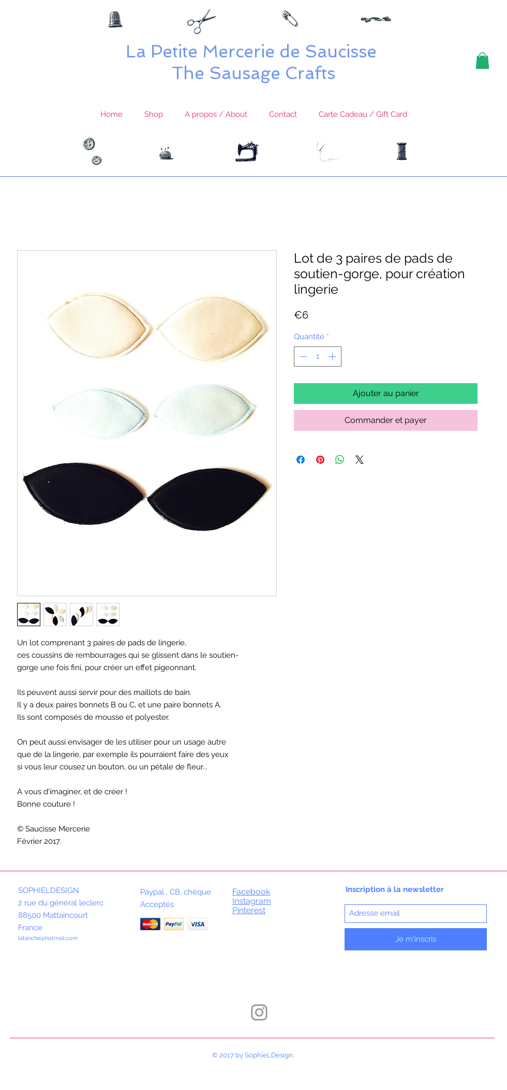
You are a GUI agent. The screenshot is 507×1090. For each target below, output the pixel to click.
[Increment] (333, 356)
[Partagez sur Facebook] (300, 459)
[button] (482, 60)
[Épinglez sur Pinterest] (320, 459)
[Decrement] (302, 356)
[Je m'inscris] (416, 939)
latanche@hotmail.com (48, 938)
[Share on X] (359, 459)
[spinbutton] (317, 356)
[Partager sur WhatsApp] (340, 459)
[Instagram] (259, 1012)
